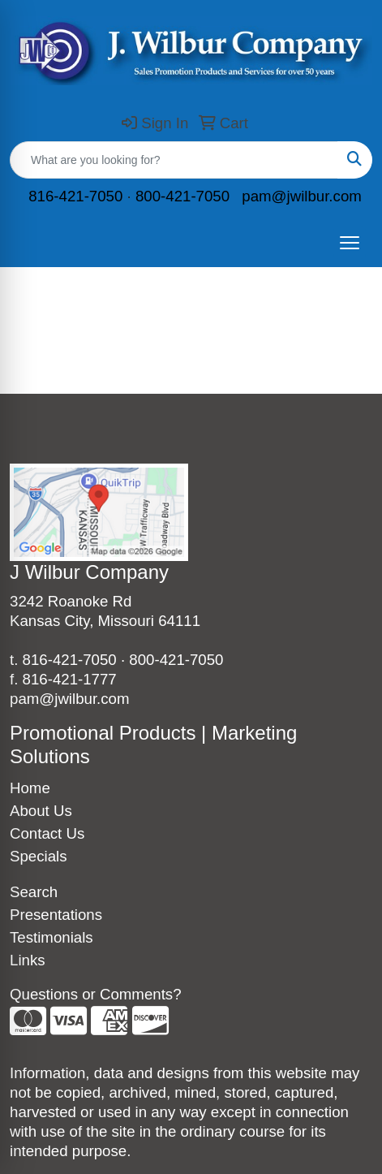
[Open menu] (349, 243)
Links (27, 960)
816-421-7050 (75, 196)
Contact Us (47, 833)
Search (34, 891)
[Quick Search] (174, 160)
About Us (41, 810)
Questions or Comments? (96, 994)
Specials (38, 856)
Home (30, 787)
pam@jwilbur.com (302, 196)
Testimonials (51, 937)
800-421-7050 (182, 196)
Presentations (56, 914)
